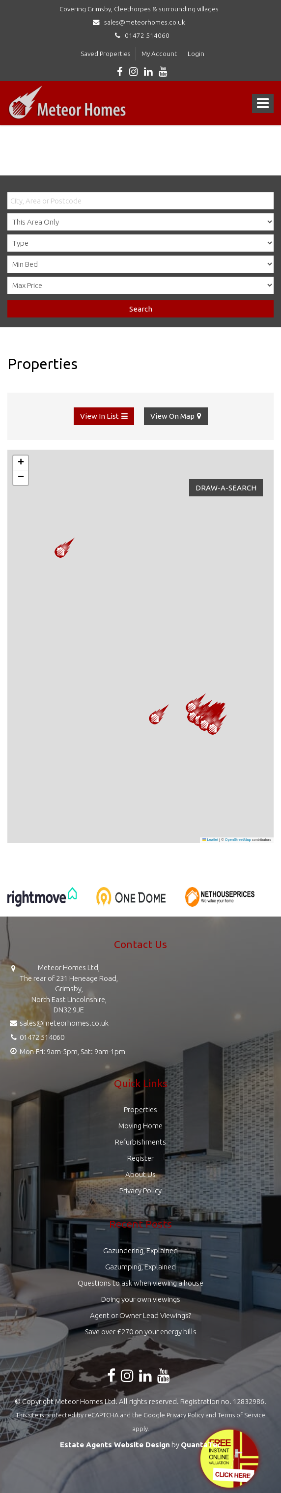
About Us (140, 1174)
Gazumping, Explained (140, 1267)
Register (140, 1158)
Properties (140, 1109)
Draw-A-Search (226, 488)
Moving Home (140, 1125)
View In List (99, 416)
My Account (159, 53)
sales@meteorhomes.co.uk (140, 22)
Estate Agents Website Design (115, 1444)
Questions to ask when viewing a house (140, 1283)
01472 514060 (140, 35)
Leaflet (210, 839)
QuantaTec (201, 1444)
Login (196, 53)
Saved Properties (106, 53)
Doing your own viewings (140, 1299)
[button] (217, 725)
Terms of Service (241, 1414)
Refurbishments (140, 1142)
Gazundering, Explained (140, 1250)
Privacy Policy (140, 1190)
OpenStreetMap (238, 839)
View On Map (172, 416)
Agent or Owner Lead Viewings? (140, 1315)
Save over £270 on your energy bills (141, 1331)
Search (140, 309)
